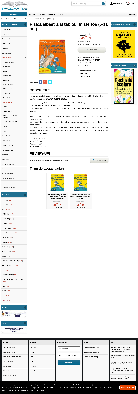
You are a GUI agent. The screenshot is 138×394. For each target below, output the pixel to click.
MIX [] (5, 286)
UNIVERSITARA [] (10, 275)
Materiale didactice (8, 178)
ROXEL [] (7, 242)
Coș (130, 3)
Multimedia (5, 159)
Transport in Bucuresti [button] (121, 24)
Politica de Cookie (9, 352)
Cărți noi (33, 347)
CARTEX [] (7, 237)
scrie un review (85, 76)
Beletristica (5, 48)
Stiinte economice (8, 164)
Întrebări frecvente (9, 371)
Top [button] (86, 342)
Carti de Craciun (8, 98)
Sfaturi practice (8, 89)
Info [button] (6, 342)
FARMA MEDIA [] (9, 228)
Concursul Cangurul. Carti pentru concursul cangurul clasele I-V (122, 378)
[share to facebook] (40, 82)
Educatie (6, 80)
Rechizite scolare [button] (119, 66)
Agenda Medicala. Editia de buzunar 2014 (123, 356)
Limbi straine (6, 141)
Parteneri (33, 366)
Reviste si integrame (9, 187)
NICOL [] (6, 291)
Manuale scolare (7, 150)
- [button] (25, 24)
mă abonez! (69, 362)
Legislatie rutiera (8, 84)
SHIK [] (6, 270)
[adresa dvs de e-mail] (69, 355)
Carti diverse (89, 66)
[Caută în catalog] (103, 3)
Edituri (32, 357)
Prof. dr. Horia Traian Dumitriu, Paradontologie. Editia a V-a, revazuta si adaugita (121, 349)
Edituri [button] (6, 195)
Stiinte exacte (6, 169)
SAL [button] (5, 323)
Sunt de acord (127, 387)
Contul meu (115, 3)
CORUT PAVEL (7, 256)
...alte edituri (6, 300)
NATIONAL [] (8, 214)
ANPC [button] (5, 307)
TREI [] (6, 209)
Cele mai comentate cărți (92, 352)
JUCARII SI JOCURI (10, 122)
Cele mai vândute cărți (91, 347)
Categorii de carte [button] (10, 24)
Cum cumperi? (8, 361)
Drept (4, 131)
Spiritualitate (7, 93)
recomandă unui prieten (88, 70)
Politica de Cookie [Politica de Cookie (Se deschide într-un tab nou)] (46, 388)
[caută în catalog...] (86, 3)
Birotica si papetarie (8, 183)
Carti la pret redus (8, 39)
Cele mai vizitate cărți (91, 357)
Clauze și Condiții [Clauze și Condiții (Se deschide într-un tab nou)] (82, 388)
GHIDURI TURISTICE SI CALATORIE (11, 116)
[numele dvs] (69, 348)
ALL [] (5, 295)
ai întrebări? (84, 73)
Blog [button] (114, 342)
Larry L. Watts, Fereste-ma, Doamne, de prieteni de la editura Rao (122, 370)
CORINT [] (7, 223)
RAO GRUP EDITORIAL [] (12, 261)
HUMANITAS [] (8, 251)
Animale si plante (8, 62)
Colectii (4, 126)
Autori (32, 361)
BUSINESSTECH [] (10, 233)
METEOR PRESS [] (10, 265)
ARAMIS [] (7, 200)
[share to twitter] (50, 82)
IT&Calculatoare (7, 136)
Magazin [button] (35, 342)
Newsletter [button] (63, 342)
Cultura (5, 71)
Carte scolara (6, 53)
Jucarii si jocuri (7, 44)
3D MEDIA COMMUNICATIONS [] (12, 280)
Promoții (33, 352)
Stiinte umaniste (7, 173)
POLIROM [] (8, 219)
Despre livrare (7, 366)
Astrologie (6, 66)
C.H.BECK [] (8, 247)
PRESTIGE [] (8, 205)
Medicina (5, 155)
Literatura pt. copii (8, 145)
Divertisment (7, 75)
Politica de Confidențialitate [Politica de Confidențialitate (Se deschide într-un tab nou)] (64, 388)
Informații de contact (10, 375)
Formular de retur (36, 371)
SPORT (6, 107)
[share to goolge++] (45, 82)
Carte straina (6, 29)
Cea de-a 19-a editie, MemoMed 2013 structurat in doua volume (121, 363)
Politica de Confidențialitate (12, 357)
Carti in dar (5, 34)
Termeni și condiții (9, 347)
